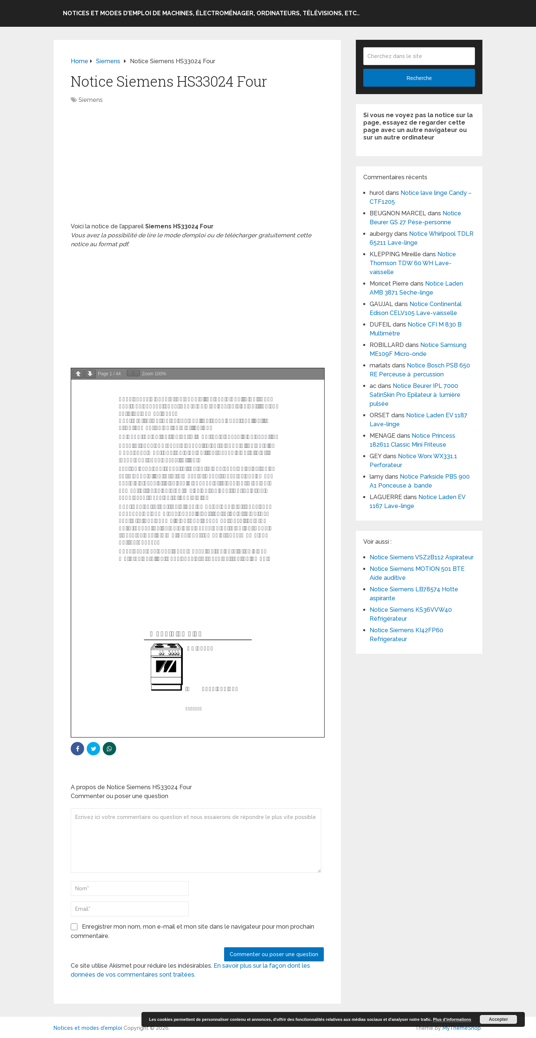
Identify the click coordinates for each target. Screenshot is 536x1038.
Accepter (498, 1019)
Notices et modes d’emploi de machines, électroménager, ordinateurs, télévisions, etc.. (211, 13)
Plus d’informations (452, 1019)
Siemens (91, 99)
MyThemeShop (462, 1028)
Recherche (419, 78)
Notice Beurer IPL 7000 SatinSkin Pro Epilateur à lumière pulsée (415, 394)
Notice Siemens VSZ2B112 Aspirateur (421, 557)
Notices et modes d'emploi (88, 1028)
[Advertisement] (197, 167)
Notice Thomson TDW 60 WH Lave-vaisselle (413, 263)
